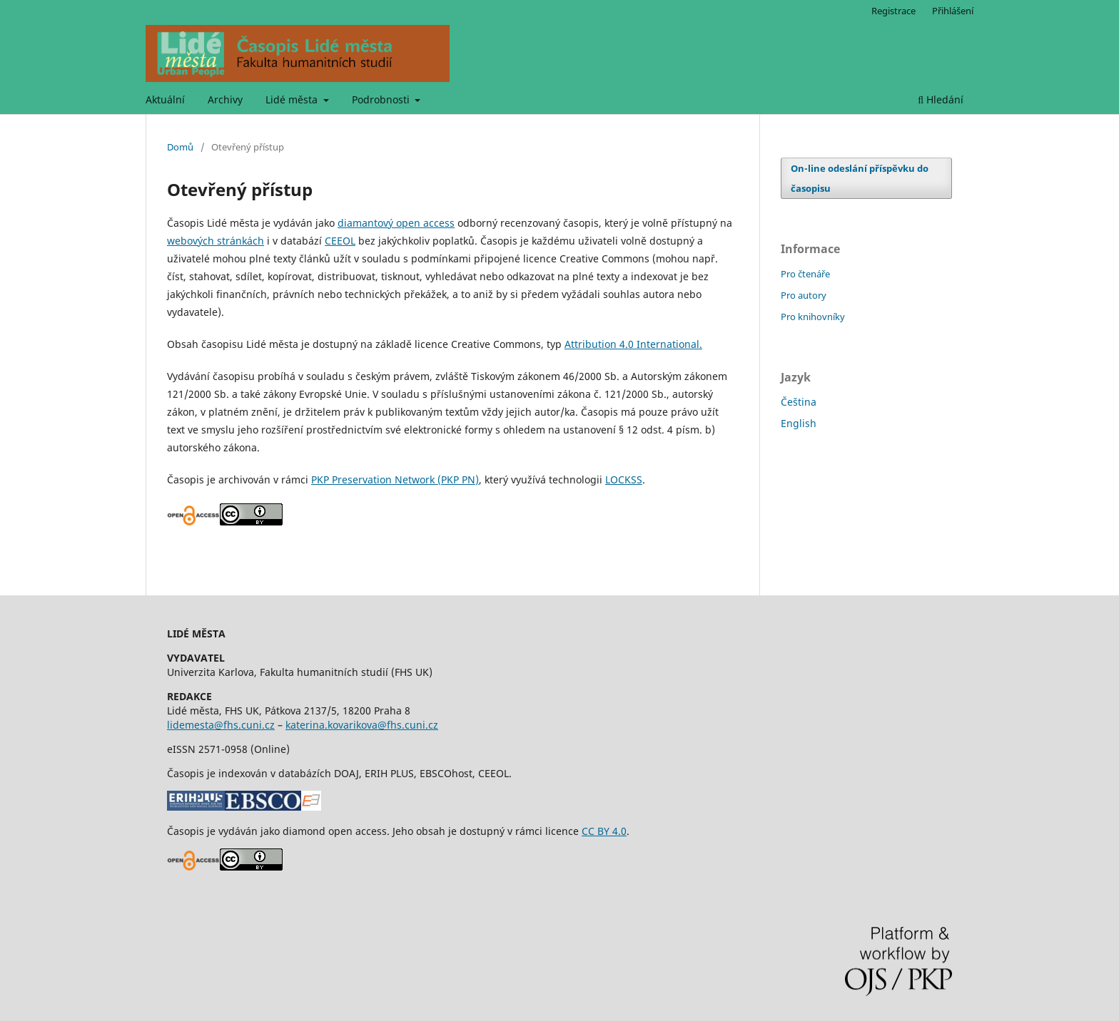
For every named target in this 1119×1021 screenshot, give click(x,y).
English (798, 423)
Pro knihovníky (813, 316)
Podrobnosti (382, 99)
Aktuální (165, 99)
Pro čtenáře (805, 273)
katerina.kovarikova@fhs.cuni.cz (361, 725)
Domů (180, 146)
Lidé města (292, 99)
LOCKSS (623, 479)
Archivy (225, 99)
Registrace (893, 10)
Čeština (798, 402)
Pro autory (803, 295)
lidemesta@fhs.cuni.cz (221, 725)
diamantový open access (396, 223)
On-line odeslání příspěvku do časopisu (859, 178)
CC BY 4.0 (604, 831)
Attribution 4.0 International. (633, 344)
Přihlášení (952, 10)
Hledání (940, 99)
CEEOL (340, 240)
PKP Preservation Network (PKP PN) (395, 479)
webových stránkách (215, 240)
